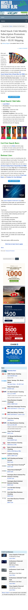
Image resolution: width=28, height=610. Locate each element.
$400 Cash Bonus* (16, 408)
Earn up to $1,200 (12, 424)
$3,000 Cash (10, 388)
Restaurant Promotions (10, 250)
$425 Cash (10, 462)
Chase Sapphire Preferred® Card (12, 200)
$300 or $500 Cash (12, 404)
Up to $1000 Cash (12, 440)
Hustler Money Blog (14, 5)
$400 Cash (10, 433)
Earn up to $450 (11, 393)
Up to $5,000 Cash (12, 375)
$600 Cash (10, 502)
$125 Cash (10, 466)
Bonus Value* (5, 592)
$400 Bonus (10, 420)
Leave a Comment (23, 48)
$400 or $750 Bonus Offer (14, 451)
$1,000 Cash (10, 478)
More (2, 247)
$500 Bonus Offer (12, 444)
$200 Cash (10, 489)
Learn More (12, 558)
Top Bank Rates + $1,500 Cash (15, 384)
